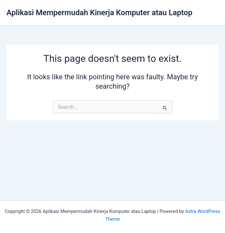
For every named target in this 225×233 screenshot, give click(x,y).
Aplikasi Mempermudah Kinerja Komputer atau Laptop (99, 12)
